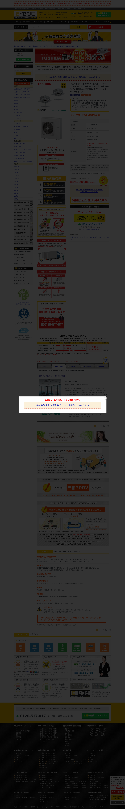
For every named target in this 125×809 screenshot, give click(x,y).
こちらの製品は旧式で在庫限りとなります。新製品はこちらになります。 (62, 405)
